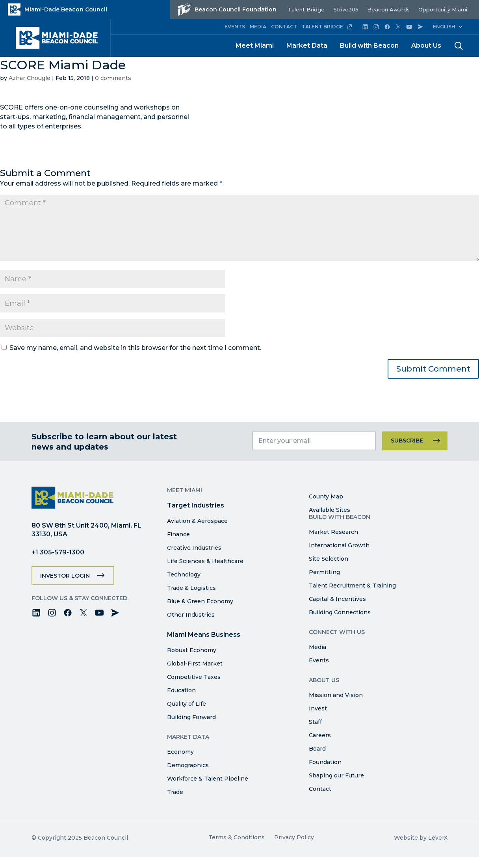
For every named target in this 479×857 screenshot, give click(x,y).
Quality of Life (186, 703)
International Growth (339, 545)
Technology (184, 574)
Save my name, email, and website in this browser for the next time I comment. (135, 347)
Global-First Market (195, 663)
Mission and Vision (336, 695)
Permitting (324, 572)
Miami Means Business (203, 634)
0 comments (113, 78)
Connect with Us (337, 632)
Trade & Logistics (191, 587)
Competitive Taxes (194, 676)
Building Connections (340, 612)
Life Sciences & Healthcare (205, 561)
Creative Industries (194, 547)
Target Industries (195, 505)
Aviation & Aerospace (197, 520)
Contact (320, 788)
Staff (315, 721)
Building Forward (191, 717)
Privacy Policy (294, 837)
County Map (326, 496)
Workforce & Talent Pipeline (207, 778)
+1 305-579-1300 (58, 552)
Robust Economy (191, 650)
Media (317, 647)
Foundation (325, 762)
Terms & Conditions (236, 837)
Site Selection (328, 558)
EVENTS (235, 27)
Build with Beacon (369, 45)
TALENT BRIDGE (327, 27)
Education (181, 690)
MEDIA (258, 27)
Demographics (188, 765)
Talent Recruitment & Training (352, 585)
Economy (180, 751)
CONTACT (284, 27)
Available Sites (329, 509)
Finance (178, 534)
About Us (426, 45)
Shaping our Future (336, 775)
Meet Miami (255, 45)
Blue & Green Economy (200, 601)
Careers (320, 735)
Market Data (306, 45)
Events (319, 660)
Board (317, 748)
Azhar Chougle (29, 78)
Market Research (333, 531)
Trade (175, 792)
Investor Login (65, 575)
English (444, 27)
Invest (318, 708)
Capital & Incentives (337, 598)
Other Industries (191, 614)
